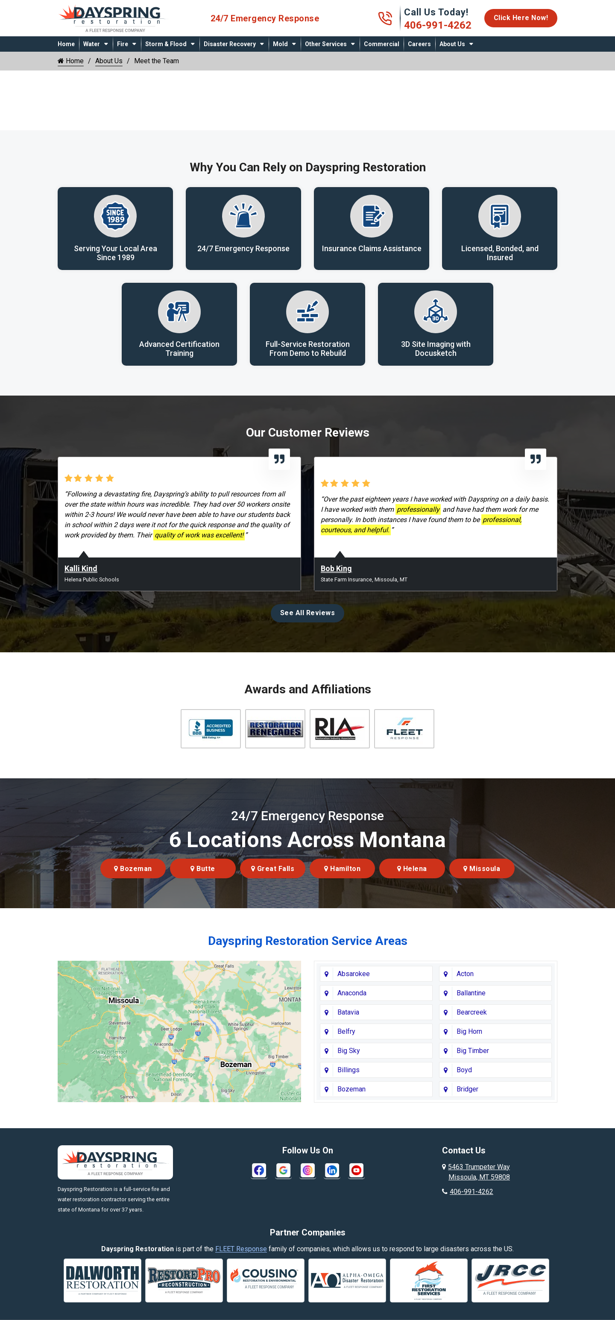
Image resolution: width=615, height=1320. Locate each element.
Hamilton (342, 869)
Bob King (336, 568)
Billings (348, 1070)
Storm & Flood (166, 44)
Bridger (467, 1089)
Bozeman (133, 869)
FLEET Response (241, 1249)
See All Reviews (307, 613)
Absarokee (353, 974)
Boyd (464, 1070)
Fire (122, 44)
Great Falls (273, 869)
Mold (280, 44)
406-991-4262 (438, 25)
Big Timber (473, 1051)
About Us (452, 44)
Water (91, 44)
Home (66, 44)
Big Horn (469, 1031)
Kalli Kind (80, 568)
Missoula (481, 869)
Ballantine (471, 993)
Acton (465, 974)
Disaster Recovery (230, 44)
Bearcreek (472, 1012)
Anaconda (351, 993)
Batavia (348, 1012)
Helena (412, 869)
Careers (419, 44)
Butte (202, 869)
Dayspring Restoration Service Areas (307, 941)
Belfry (346, 1031)
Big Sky (348, 1051)
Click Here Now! (521, 18)
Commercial (381, 44)
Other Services (326, 44)
